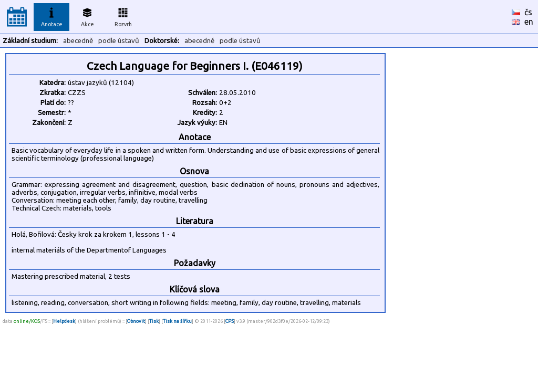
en (528, 21)
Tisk (154, 321)
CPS (229, 321)
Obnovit (136, 321)
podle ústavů (118, 41)
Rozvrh (123, 15)
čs (528, 12)
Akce (87, 15)
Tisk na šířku (177, 321)
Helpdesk (64, 321)
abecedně (78, 41)
